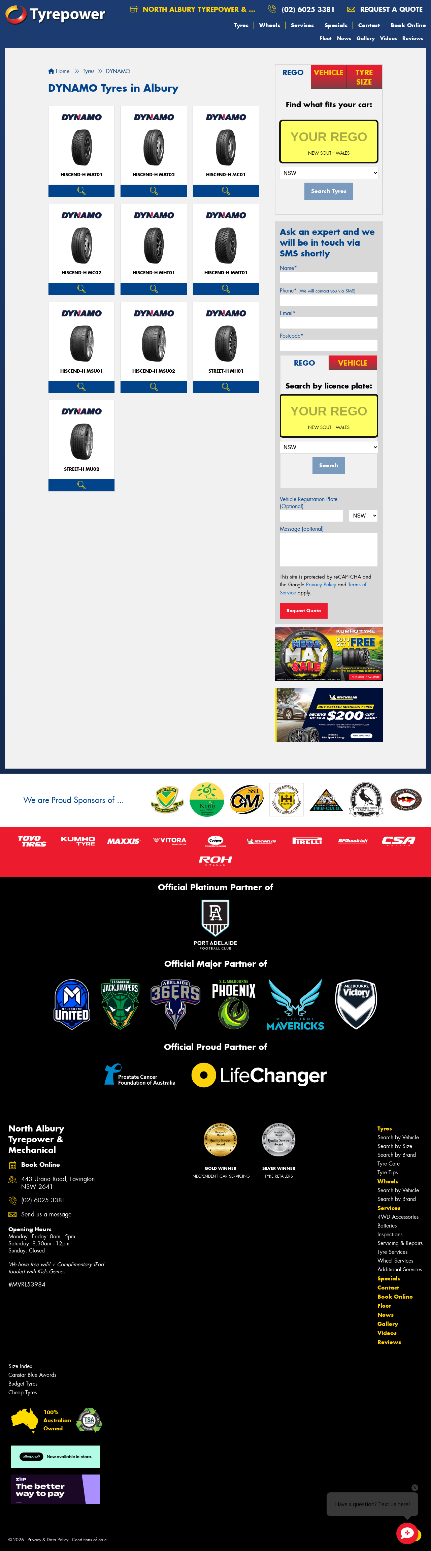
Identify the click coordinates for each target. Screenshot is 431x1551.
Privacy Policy (321, 584)
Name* (288, 268)
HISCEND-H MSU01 (81, 371)
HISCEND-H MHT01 (154, 273)
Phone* (318, 290)
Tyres (241, 25)
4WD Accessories (398, 1216)
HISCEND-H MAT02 (154, 175)
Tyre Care (388, 1163)
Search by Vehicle (398, 1137)
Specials (336, 25)
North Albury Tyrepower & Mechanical (196, 9)
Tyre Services (392, 1251)
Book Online (408, 25)
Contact (369, 25)
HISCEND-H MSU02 (153, 371)
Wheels (269, 25)
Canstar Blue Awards (32, 1374)
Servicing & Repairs (400, 1243)
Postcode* (291, 335)
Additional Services (399, 1269)
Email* (288, 313)
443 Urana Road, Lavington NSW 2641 (58, 1183)
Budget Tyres (22, 1383)
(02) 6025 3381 (308, 9)
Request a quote (385, 9)
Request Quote (304, 611)
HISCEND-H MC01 (226, 175)
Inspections (389, 1234)
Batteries (387, 1225)
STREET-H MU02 (81, 469)
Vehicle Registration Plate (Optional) (308, 503)
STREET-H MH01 (226, 371)
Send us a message (46, 1214)
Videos (388, 38)
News (344, 38)
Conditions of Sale (89, 1540)
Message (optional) (302, 528)
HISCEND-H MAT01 (82, 175)
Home (58, 71)
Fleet (326, 38)
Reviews (412, 38)
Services (302, 25)
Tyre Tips (387, 1172)
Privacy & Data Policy (48, 1540)
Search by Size (394, 1146)
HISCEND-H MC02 (81, 273)
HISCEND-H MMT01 (226, 273)
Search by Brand (396, 1154)
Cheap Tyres (22, 1392)
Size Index (20, 1366)
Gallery (366, 38)
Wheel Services (395, 1260)
